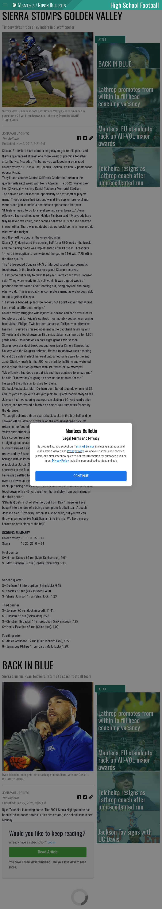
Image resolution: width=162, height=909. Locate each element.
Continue (80, 476)
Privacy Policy (75, 451)
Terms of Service (84, 446)
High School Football (134, 5)
